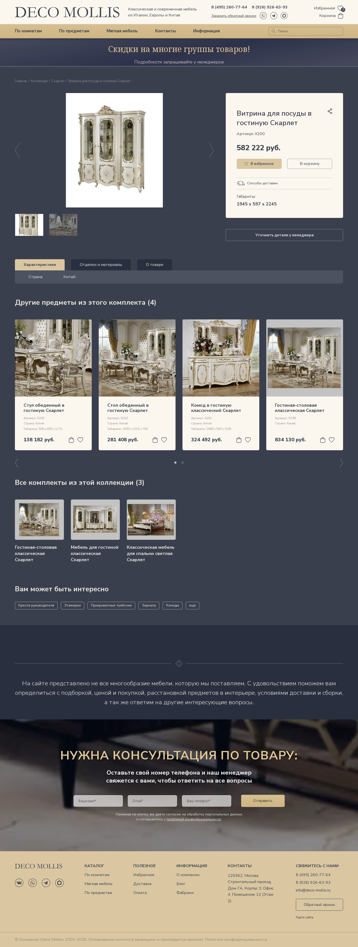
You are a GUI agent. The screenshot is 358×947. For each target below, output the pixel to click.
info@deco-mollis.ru (313, 890)
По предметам (74, 31)
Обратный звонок (319, 904)
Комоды (172, 605)
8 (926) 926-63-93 (270, 7)
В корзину (309, 163)
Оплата (140, 893)
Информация (206, 31)
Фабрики (185, 893)
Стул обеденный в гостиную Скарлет (44, 408)
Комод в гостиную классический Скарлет (216, 408)
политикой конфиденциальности (194, 819)
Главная (21, 81)
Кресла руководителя (36, 605)
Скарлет (58, 81)
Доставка (142, 884)
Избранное (143, 875)
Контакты (165, 31)
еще (192, 605)
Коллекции (39, 81)
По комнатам (28, 31)
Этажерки (72, 605)
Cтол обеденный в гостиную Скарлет (128, 408)
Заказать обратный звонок (233, 15)
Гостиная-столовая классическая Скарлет (299, 408)
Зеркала (149, 605)
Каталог (94, 866)
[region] (114, 225)
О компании (188, 875)
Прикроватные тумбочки (111, 605)
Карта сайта (304, 918)
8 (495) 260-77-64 (229, 7)
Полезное (144, 866)
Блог (181, 884)
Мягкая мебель (122, 31)
